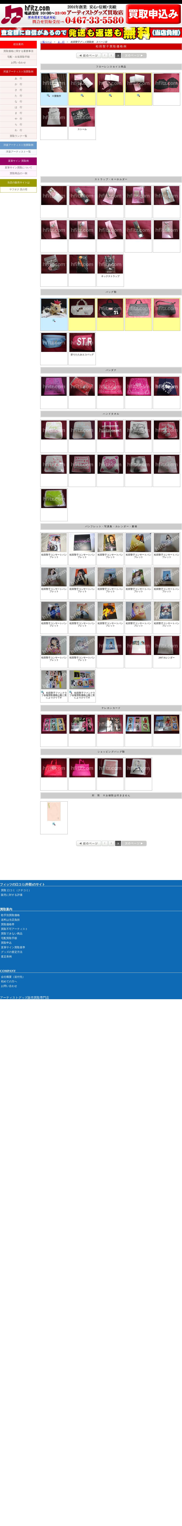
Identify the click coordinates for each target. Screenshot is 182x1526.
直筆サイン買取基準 (13, 947)
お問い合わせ (18, 62)
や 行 (18, 118)
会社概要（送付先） (13, 976)
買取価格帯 (7, 924)
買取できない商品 (11, 933)
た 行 (18, 95)
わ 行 (18, 130)
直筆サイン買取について (18, 167)
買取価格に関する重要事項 (18, 51)
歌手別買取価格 (10, 915)
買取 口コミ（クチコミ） (16, 890)
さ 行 (18, 90)
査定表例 (6, 956)
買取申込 (6, 942)
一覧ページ (46, 42)
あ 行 (18, 78)
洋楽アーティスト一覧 (18, 151)
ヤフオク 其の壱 (18, 189)
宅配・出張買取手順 (18, 56)
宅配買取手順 (9, 938)
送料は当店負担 (10, 919)
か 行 (18, 84)
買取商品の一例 (18, 173)
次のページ (134, 55)
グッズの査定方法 (11, 952)
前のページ (89, 55)
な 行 (18, 101)
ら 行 (18, 124)
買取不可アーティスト (14, 929)
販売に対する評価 (11, 894)
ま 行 (18, 112)
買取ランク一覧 (18, 135)
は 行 (18, 107)
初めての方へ (9, 981)
